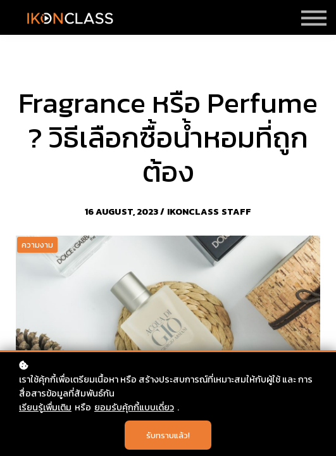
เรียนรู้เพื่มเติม (45, 407)
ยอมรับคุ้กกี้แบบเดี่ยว (134, 407)
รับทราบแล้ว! (168, 435)
